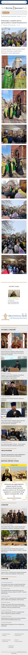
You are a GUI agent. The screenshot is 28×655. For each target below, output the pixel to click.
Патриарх (4, 635)
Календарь (11, 647)
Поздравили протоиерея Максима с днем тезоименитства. (13, 302)
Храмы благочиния (6, 640)
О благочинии (18, 635)
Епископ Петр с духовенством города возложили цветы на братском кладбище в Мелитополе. (13, 573)
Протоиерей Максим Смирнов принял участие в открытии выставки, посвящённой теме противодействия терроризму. (13, 422)
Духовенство (5, 641)
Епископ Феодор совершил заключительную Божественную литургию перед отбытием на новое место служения (12, 353)
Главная (19, 16)
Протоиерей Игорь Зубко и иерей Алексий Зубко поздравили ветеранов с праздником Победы (13, 527)
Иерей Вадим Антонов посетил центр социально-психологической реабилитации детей (13, 618)
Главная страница (6, 634)
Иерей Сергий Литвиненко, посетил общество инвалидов (12, 625)
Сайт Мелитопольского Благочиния (8, 16)
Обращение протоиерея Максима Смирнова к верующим (12, 399)
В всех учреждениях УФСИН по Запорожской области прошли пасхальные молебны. (12, 612)
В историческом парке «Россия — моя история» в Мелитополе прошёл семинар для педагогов (13, 444)
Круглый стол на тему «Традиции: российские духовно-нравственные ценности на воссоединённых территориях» (12, 376)
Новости (16, 640)
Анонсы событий (18, 641)
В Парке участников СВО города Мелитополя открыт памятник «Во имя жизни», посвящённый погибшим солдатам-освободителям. (13, 606)
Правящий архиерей (19, 634)
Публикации (11, 646)
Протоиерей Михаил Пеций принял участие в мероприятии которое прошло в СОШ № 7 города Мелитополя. (13, 550)
